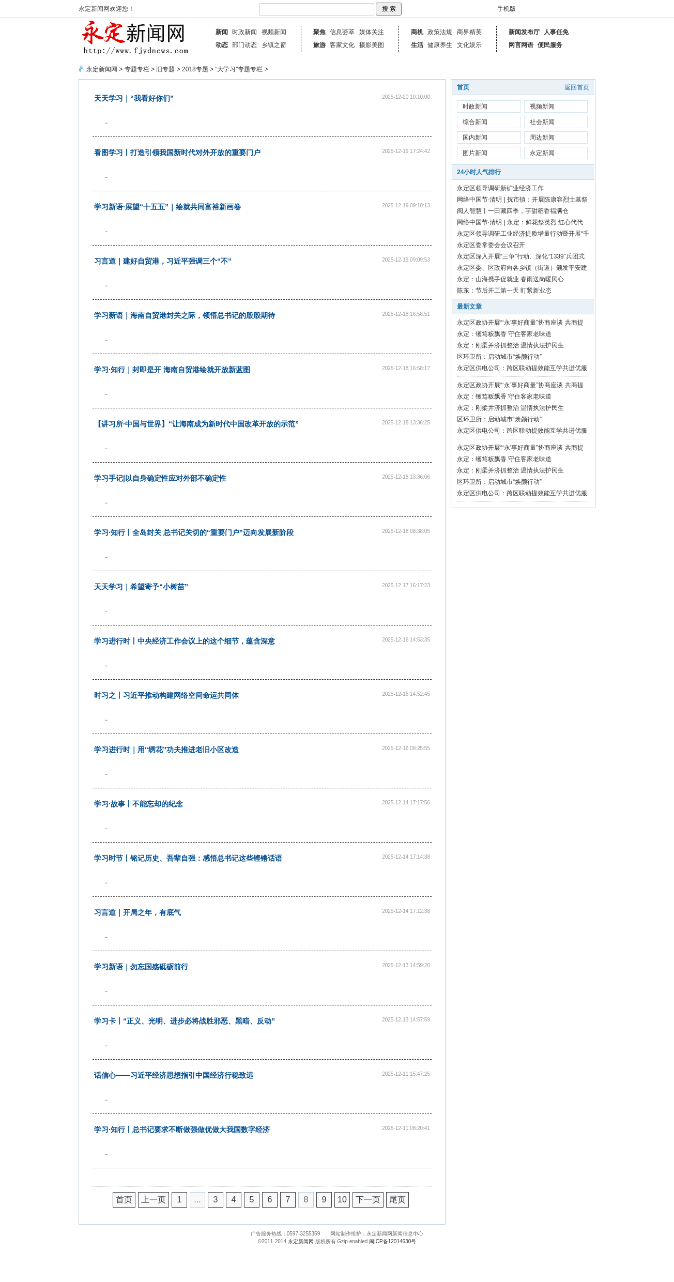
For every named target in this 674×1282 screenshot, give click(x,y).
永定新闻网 (101, 69)
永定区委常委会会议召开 (491, 245)
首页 (124, 1199)
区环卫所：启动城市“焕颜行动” (499, 356)
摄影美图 (371, 45)
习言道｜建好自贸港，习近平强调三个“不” (163, 261)
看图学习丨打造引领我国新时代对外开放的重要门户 (177, 152)
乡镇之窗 (274, 45)
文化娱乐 (469, 45)
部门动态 (244, 45)
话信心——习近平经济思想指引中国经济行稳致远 (173, 1075)
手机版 (506, 8)
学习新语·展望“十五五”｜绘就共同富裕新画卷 (167, 207)
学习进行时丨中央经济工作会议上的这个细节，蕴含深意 (184, 641)
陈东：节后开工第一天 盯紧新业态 (504, 290)
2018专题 (195, 69)
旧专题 (165, 69)
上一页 (153, 1199)
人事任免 (556, 32)
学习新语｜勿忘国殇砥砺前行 (141, 967)
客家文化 (342, 45)
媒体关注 (371, 32)
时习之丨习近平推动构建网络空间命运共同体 (166, 695)
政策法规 (439, 32)
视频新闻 (274, 32)
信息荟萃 (342, 32)
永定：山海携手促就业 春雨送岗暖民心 (510, 279)
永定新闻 (542, 153)
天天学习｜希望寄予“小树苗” (141, 587)
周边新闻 (542, 137)
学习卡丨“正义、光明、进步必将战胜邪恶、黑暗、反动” (184, 1021)
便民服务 (550, 45)
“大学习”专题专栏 (239, 69)
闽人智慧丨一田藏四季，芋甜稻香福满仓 (513, 211)
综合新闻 (475, 122)
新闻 (222, 32)
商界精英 (469, 32)
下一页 (368, 1199)
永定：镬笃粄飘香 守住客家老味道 (504, 334)
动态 (222, 45)
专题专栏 (137, 69)
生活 (417, 45)
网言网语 (521, 45)
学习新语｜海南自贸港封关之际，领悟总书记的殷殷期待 (184, 315)
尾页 (397, 1199)
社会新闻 (542, 122)
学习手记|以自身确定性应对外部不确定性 (160, 478)
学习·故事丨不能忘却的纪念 (138, 804)
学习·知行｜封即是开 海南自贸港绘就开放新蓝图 (172, 369)
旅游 (319, 45)
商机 (417, 32)
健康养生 (439, 45)
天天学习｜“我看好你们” (134, 98)
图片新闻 (475, 153)
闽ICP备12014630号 (392, 1241)
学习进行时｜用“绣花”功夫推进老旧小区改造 (166, 749)
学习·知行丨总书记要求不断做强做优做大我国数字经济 (182, 1129)
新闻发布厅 (524, 32)
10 (342, 1199)
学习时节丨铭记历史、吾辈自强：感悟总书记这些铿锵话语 (188, 858)
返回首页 (576, 87)
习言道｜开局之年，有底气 (137, 912)
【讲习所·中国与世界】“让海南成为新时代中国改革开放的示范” (196, 424)
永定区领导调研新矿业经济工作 (500, 188)
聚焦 (319, 32)
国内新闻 (475, 137)
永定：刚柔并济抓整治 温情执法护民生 (510, 345)
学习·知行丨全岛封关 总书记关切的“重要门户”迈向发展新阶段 (194, 532)
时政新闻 (244, 32)
